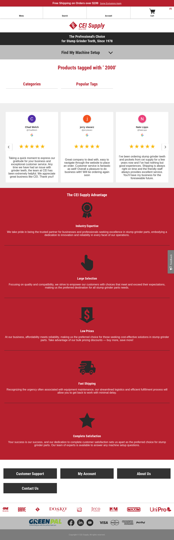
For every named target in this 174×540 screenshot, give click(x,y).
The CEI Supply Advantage (87, 194)
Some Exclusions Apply (111, 3)
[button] (32, 147)
